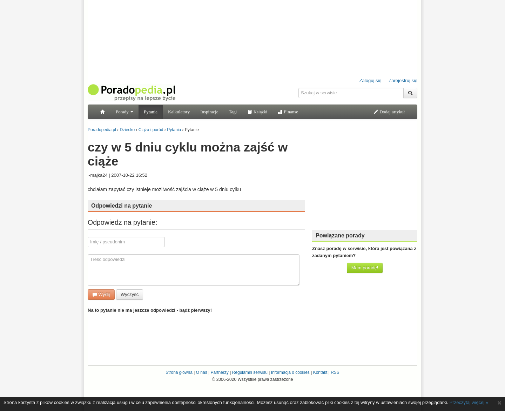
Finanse (288, 111)
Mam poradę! (364, 267)
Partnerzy (219, 372)
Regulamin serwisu (250, 372)
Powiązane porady (340, 235)
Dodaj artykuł (389, 111)
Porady (124, 111)
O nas (201, 372)
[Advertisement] (364, 180)
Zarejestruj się (403, 80)
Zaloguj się (370, 80)
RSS (335, 372)
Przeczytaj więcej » (469, 402)
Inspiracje (209, 111)
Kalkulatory (179, 111)
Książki (257, 111)
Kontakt (320, 372)
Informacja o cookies (290, 372)
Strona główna (179, 372)
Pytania (150, 111)
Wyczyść (130, 294)
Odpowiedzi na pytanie (121, 206)
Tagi (233, 111)
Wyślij (101, 294)
